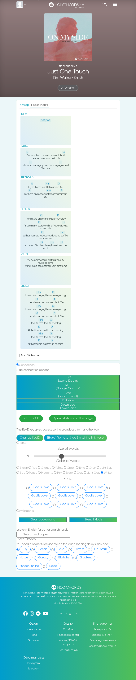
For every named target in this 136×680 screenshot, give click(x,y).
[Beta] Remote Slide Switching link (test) (75, 437)
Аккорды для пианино (103, 640)
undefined (30, 355)
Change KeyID (30, 437)
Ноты (34, 635)
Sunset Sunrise (29, 566)
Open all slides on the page (72, 418)
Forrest (79, 549)
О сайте (68, 629)
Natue (24, 557)
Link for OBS (31, 418)
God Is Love (41, 487)
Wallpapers (26, 511)
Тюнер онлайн (102, 629)
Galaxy (43, 557)
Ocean (42, 549)
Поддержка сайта (68, 635)
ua (76, 613)
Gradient (86, 557)
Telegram (33, 668)
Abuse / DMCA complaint (68, 642)
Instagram (33, 663)
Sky (25, 549)
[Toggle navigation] (115, 4)
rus (60, 613)
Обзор (25, 105)
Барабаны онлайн (102, 635)
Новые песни (33, 629)
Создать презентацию (102, 646)
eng (68, 613)
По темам (33, 640)
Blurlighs (63, 557)
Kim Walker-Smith (68, 78)
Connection (27, 365)
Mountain (100, 549)
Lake (61, 549)
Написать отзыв (68, 650)
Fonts (22, 442)
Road (53, 566)
